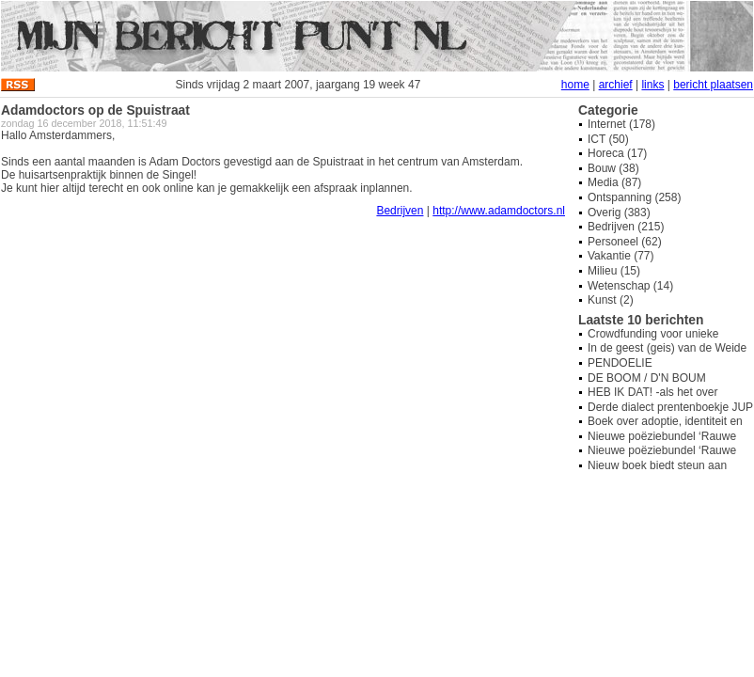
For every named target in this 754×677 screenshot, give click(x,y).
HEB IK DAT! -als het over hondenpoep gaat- (653, 399)
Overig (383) (619, 212)
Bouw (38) (613, 168)
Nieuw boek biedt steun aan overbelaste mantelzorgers (657, 472)
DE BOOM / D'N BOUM (647, 378)
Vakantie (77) (620, 255)
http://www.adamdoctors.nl (498, 210)
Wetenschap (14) (630, 285)
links (652, 84)
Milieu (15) (614, 270)
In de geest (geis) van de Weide (667, 347)
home (575, 84)
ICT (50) (608, 139)
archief (616, 84)
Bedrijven (399, 210)
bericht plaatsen (713, 84)
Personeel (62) (625, 241)
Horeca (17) (617, 153)
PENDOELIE (620, 363)
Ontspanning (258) (634, 197)
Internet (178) (621, 124)
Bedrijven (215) (626, 226)
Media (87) (614, 182)
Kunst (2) (611, 300)
